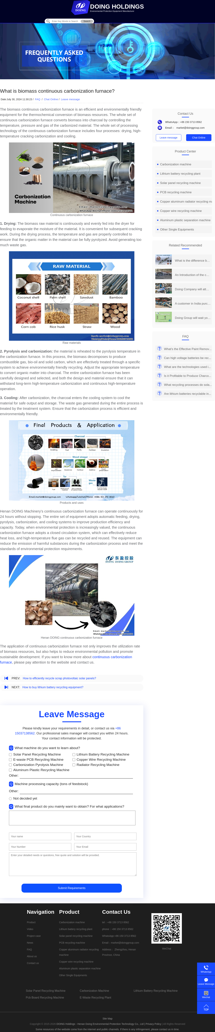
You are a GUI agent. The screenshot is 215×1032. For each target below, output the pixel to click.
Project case (34, 935)
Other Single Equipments (175, 229)
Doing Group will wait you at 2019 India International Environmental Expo (193, 318)
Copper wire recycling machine (179, 211)
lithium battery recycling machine (156, 990)
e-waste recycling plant (95, 997)
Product (31, 922)
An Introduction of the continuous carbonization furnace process (193, 275)
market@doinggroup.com (190, 127)
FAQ (38, 99)
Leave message (70, 99)
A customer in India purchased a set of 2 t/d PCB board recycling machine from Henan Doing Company (193, 303)
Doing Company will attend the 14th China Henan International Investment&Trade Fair (193, 289)
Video (30, 929)
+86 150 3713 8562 (191, 122)
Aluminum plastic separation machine (184, 220)
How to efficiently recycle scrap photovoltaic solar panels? (59, 678)
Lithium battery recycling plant (178, 173)
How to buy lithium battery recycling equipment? (52, 687)
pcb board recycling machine (45, 997)
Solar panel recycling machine (179, 183)
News (30, 942)
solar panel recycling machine (45, 990)
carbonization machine (94, 990)
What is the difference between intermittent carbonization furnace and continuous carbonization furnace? (193, 260)
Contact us (33, 963)
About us (32, 956)
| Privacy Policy (152, 1024)
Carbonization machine (174, 164)
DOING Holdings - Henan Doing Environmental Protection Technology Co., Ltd (100, 1024)
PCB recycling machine (174, 192)
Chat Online (51, 99)
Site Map (107, 1018)
